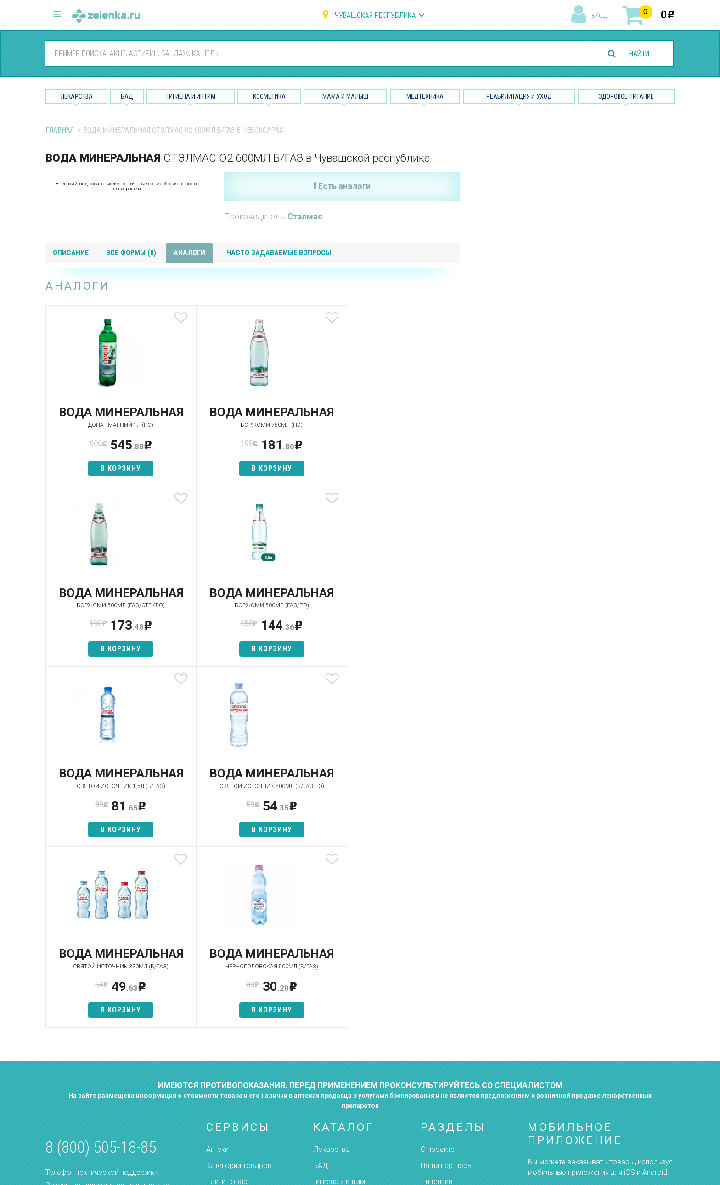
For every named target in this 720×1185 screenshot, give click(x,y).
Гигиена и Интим (190, 96)
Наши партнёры (446, 1024)
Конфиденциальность (457, 1105)
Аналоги (220, 1056)
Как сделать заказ (237, 1072)
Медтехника (425, 96)
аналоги (189, 252)
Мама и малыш (345, 96)
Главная (59, 130)
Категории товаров (239, 1024)
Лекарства (77, 96)
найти (637, 54)
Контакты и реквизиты (458, 1056)
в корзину (114, 481)
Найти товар (227, 1040)
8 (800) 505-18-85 (100, 1006)
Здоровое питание (626, 96)
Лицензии (436, 1040)
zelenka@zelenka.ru (77, 1061)
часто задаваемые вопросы (278, 252)
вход (599, 15)
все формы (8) (131, 252)
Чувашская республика (375, 15)
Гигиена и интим (339, 1040)
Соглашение (441, 1088)
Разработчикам (447, 1072)
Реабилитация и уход (519, 96)
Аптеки (217, 1008)
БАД (127, 96)
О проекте (438, 1008)
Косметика (269, 96)
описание (71, 252)
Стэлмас (304, 216)
